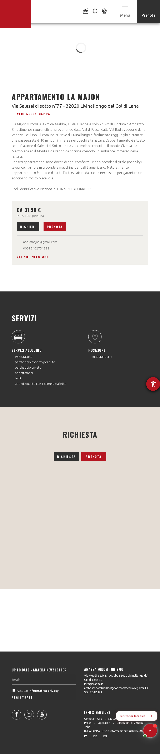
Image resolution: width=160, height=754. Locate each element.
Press (87, 722)
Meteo (112, 718)
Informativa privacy (44, 700)
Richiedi (28, 226)
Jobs (87, 727)
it (85, 736)
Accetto (35, 700)
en (105, 736)
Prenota (55, 226)
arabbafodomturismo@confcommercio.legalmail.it (116, 688)
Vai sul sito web (33, 257)
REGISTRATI (22, 707)
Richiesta (66, 456)
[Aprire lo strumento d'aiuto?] (153, 384)
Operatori (104, 722)
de (95, 736)
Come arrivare (93, 718)
